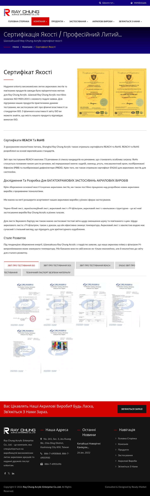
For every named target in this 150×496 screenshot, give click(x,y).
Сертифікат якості (46, 46)
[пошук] (100, 2)
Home (16, 46)
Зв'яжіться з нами (130, 21)
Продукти (58, 21)
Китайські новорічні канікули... (88, 445)
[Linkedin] (13, 473)
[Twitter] (9, 473)
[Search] (115, 2)
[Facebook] (5, 473)
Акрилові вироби (103, 21)
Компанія (40, 21)
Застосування (78, 21)
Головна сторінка (18, 21)
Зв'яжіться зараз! (132, 409)
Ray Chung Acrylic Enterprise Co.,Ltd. (42, 486)
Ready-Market (139, 486)
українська (140, 3)
